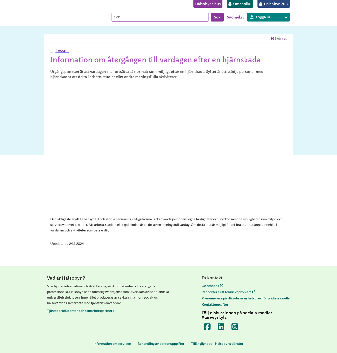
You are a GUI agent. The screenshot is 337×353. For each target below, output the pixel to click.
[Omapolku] (240, 4)
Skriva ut (278, 38)
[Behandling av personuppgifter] (161, 343)
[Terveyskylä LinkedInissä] (221, 326)
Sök (217, 17)
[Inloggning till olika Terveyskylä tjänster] (268, 17)
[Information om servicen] (112, 343)
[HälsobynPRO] (273, 4)
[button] (61, 50)
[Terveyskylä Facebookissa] (207, 326)
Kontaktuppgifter (215, 304)
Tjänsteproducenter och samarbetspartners (80, 310)
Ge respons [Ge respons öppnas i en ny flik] (212, 286)
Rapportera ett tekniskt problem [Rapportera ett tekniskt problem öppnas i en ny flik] (228, 292)
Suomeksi (235, 17)
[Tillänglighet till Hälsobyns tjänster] (217, 343)
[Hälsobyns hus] (207, 4)
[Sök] (160, 17)
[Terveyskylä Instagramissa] (235, 326)
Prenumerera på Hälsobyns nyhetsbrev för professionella (246, 298)
